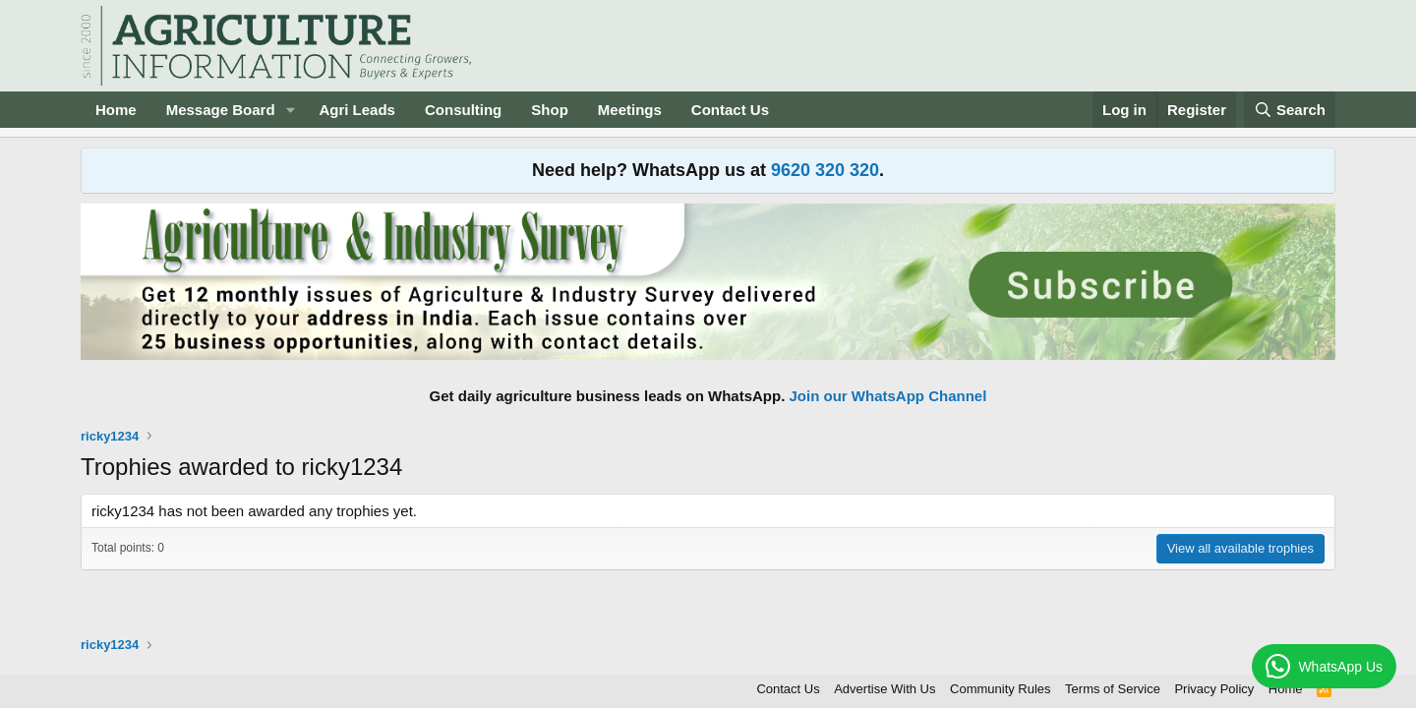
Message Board (220, 109)
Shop (549, 109)
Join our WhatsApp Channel (888, 395)
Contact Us (730, 109)
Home (116, 109)
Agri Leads (357, 109)
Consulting (463, 109)
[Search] (1290, 109)
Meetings (630, 109)
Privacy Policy (1214, 688)
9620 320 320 (825, 170)
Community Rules (1000, 688)
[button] (290, 109)
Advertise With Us (884, 688)
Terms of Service (1112, 688)
